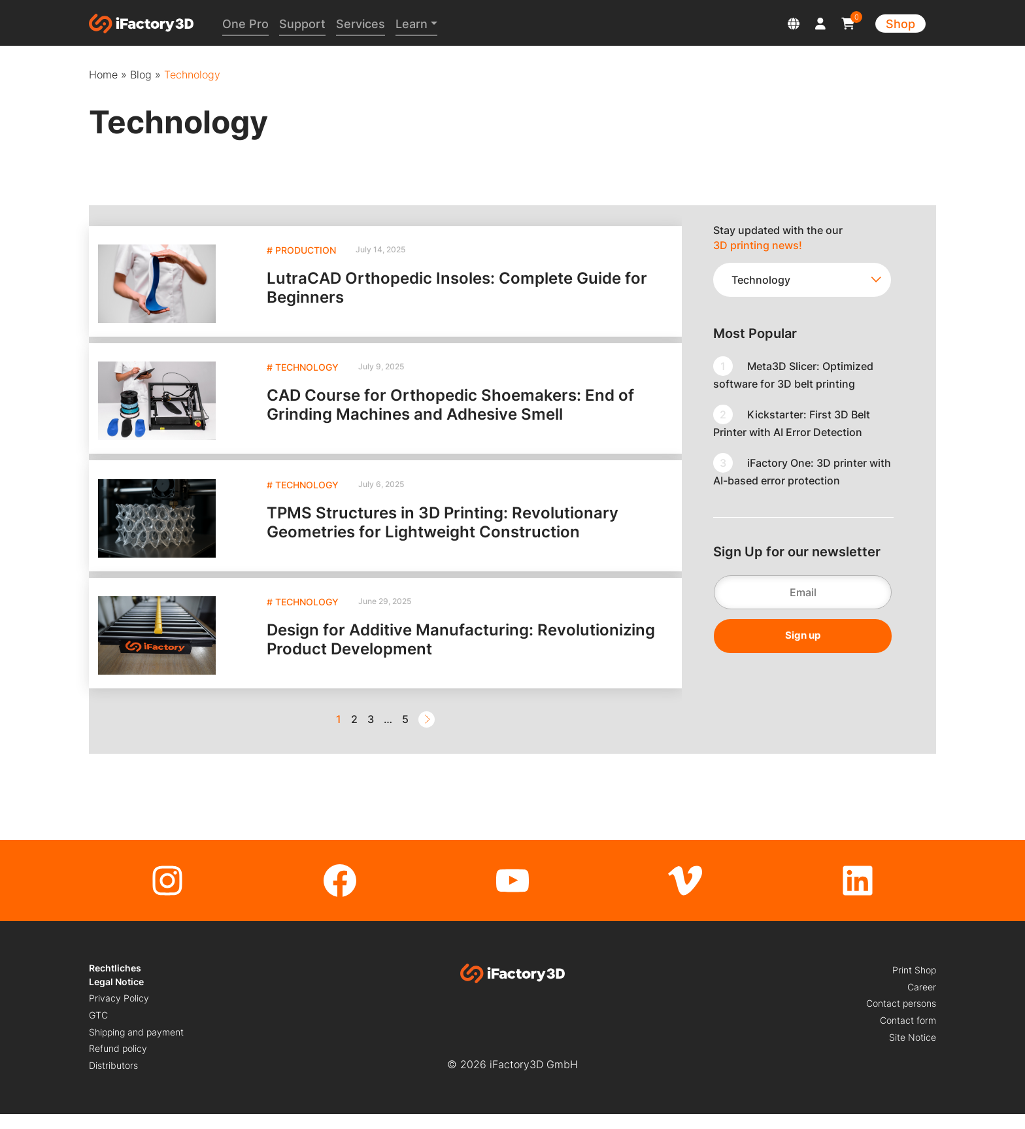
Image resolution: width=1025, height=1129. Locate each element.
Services (363, 24)
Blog (141, 74)
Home (103, 74)
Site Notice (912, 1052)
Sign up (802, 635)
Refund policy (118, 1064)
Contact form (908, 1035)
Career (921, 1001)
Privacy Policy (119, 1013)
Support (305, 24)
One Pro (248, 24)
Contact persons (901, 1018)
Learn (414, 24)
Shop (900, 24)
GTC (98, 1030)
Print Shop (914, 984)
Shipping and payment (136, 1047)
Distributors (113, 1080)
